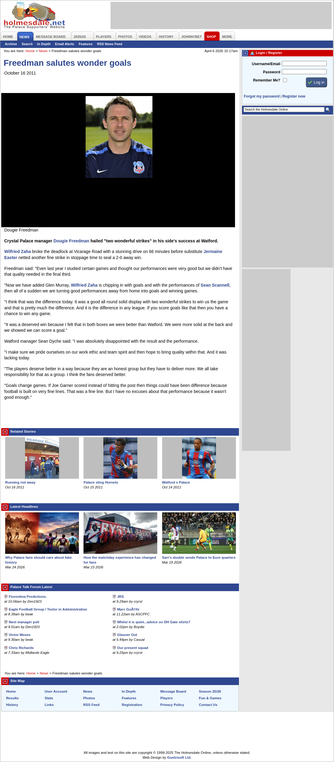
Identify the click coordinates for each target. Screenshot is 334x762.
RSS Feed (91, 705)
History (12, 705)
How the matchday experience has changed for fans (120, 557)
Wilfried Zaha (17, 251)
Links (49, 705)
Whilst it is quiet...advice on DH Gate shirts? (153, 622)
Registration (132, 705)
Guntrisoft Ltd (179, 757)
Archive (11, 44)
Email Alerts (64, 44)
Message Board (173, 691)
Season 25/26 (210, 691)
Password (271, 72)
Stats (49, 698)
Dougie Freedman (71, 240)
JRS (120, 596)
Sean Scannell (215, 285)
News (43, 51)
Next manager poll (24, 622)
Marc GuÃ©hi (128, 609)
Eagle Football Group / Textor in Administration (48, 609)
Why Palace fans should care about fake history (42, 557)
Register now (293, 96)
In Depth (44, 44)
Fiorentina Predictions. (28, 596)
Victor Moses (19, 635)
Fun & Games (210, 698)
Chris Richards (21, 648)
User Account (56, 691)
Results (12, 698)
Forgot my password (262, 96)
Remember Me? (266, 80)
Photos (89, 698)
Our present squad (132, 648)
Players (166, 698)
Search (27, 44)
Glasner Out (127, 635)
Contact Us (208, 705)
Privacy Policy (172, 705)
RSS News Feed (109, 44)
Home (30, 51)
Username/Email (266, 64)
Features (86, 44)
